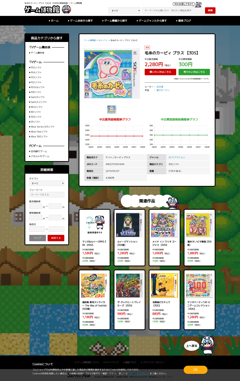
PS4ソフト (36, 72)
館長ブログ (184, 20)
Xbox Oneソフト (39, 131)
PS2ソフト (36, 82)
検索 (210, 10)
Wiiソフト (36, 111)
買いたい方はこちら (160, 72)
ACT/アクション (177, 157)
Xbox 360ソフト (39, 136)
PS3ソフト (36, 77)
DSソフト (35, 121)
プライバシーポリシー (139, 373)
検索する (56, 238)
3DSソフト (36, 116)
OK (196, 370)
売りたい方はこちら (194, 72)
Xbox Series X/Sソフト (43, 126)
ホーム (55, 20)
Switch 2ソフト (39, 102)
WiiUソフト (37, 106)
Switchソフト (38, 97)
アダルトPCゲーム (40, 156)
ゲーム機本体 (37, 52)
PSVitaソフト (38, 87)
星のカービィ (163, 90)
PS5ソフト (36, 67)
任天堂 (160, 86)
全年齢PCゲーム (39, 151)
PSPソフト (36, 92)
